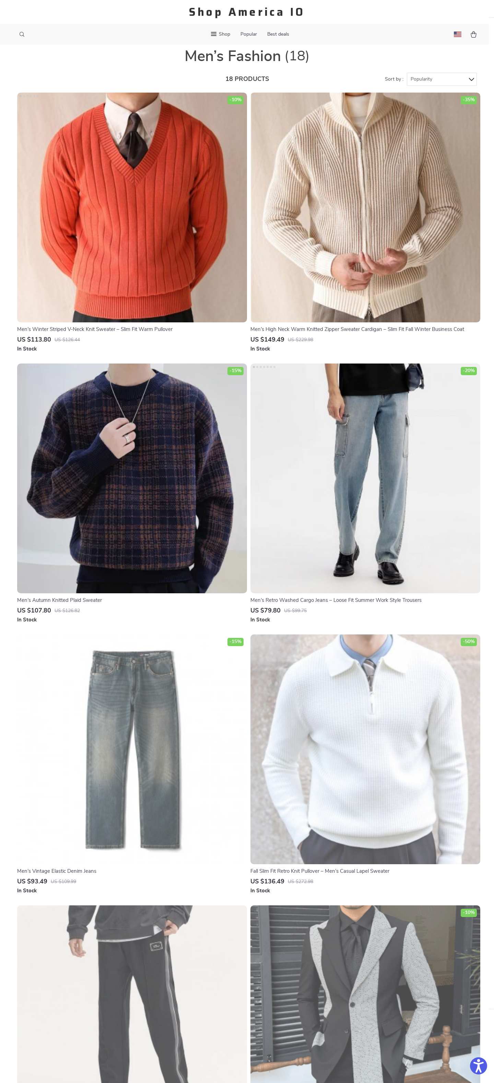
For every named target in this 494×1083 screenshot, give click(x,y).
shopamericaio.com (379, 948)
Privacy (217, 1069)
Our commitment (377, 995)
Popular (248, 34)
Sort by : (394, 93)
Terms (203, 1069)
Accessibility (240, 1069)
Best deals (278, 34)
